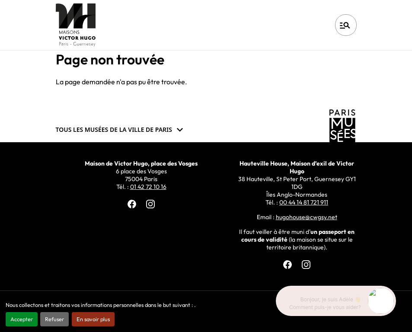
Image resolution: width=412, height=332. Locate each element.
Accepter (21, 319)
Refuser (54, 319)
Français (301, 25)
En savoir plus (93, 319)
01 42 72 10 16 (148, 187)
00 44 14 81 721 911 (303, 202)
